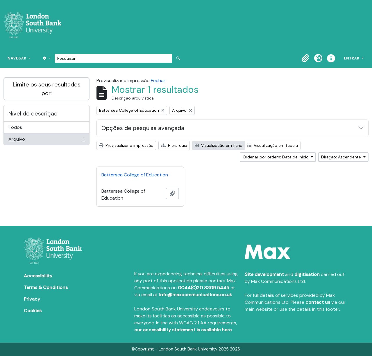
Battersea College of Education (134, 175)
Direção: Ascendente (341, 157)
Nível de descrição (33, 113)
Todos (15, 127)
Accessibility (38, 276)
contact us (317, 302)
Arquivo (46, 140)
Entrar (352, 58)
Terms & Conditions (46, 287)
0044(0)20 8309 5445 (203, 288)
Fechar (158, 80)
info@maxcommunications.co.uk (195, 295)
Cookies (33, 311)
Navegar (18, 58)
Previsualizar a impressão (126, 145)
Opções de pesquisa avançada (142, 128)
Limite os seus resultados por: (47, 89)
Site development (264, 274)
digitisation (307, 274)
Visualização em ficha (218, 145)
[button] (305, 58)
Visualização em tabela (272, 145)
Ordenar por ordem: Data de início (276, 157)
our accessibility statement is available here (183, 330)
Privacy (32, 299)
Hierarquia (174, 145)
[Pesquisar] (113, 58)
